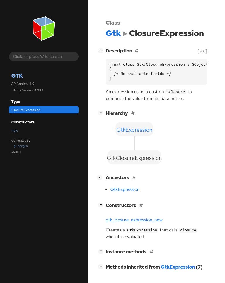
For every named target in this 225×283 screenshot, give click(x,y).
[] (101, 50)
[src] (202, 51)
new (14, 130)
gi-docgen (21, 146)
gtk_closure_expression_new (134, 220)
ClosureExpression (26, 110)
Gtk (17, 75)
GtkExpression (125, 189)
